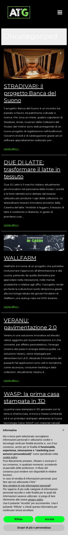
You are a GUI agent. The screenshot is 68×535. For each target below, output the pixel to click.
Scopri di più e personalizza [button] (34, 527)
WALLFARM (20, 258)
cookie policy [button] (10, 457)
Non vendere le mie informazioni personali (26, 485)
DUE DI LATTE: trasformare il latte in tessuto (32, 169)
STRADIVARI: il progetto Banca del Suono (30, 93)
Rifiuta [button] (18, 519)
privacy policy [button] (35, 499)
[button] (63, 430)
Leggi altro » (11, 148)
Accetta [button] (49, 519)
